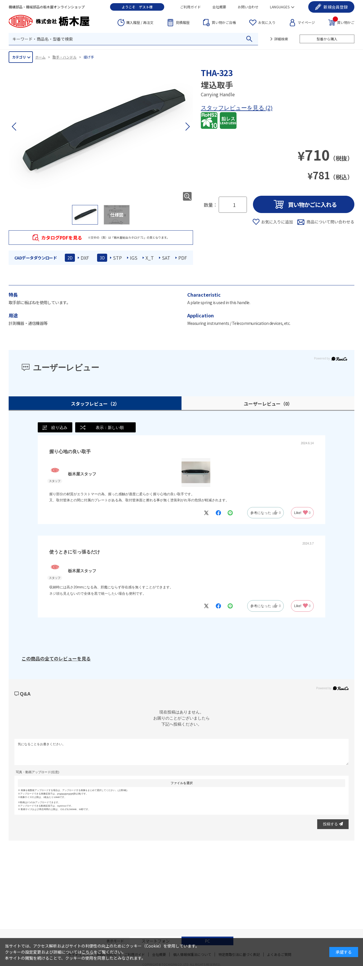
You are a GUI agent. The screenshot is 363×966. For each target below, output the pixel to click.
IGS (133, 257)
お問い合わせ (248, 6)
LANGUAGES (280, 6)
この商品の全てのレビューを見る (56, 658)
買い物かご (343, 22)
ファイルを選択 (182, 783)
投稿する (333, 824)
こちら (88, 952)
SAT (166, 257)
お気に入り (266, 22)
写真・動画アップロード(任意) (37, 772)
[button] (187, 126)
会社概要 (219, 6)
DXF (85, 257)
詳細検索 (281, 38)
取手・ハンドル (64, 56)
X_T (149, 257)
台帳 (224, 22)
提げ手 (89, 56)
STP (117, 257)
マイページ (306, 22)
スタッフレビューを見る (233, 108)
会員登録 (336, 7)
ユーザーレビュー (268, 403)
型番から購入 (327, 38)
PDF (182, 257)
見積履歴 (183, 22)
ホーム (40, 56)
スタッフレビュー (95, 403)
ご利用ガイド (190, 6)
